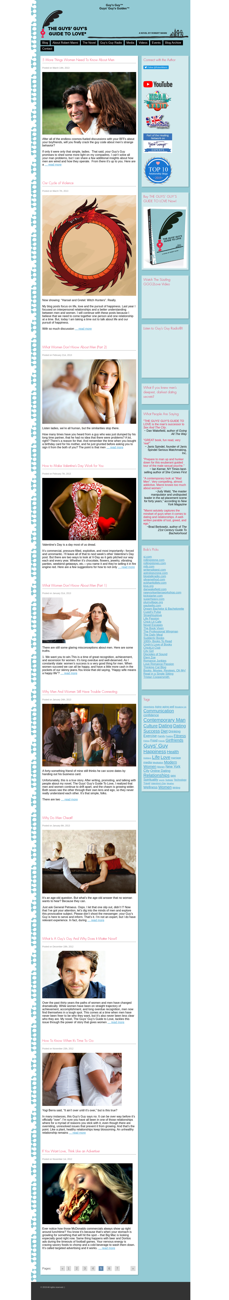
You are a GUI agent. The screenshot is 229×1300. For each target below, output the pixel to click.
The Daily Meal (153, 634)
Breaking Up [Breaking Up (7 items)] (180, 707)
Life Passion (151, 618)
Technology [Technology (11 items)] (180, 779)
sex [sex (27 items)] (173, 775)
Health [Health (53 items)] (173, 751)
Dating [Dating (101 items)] (165, 725)
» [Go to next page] (133, 1268)
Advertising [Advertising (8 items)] (148, 707)
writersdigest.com (154, 569)
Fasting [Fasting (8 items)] (169, 736)
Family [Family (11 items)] (161, 736)
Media (130, 42)
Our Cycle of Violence (58, 183)
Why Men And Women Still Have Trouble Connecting (79, 691)
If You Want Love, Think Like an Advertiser (71, 1151)
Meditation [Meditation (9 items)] (158, 762)
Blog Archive (173, 42)
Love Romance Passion (158, 664)
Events (156, 42)
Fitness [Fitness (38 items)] (180, 736)
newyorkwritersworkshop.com (162, 592)
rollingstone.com (154, 560)
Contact (47, 48)
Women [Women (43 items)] (165, 787)
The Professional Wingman (160, 631)
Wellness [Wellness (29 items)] (150, 787)
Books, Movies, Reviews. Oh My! (164, 670)
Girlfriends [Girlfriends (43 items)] (174, 740)
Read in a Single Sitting (158, 673)
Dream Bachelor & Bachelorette (163, 608)
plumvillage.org (153, 602)
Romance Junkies (154, 660)
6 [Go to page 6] (109, 1268)
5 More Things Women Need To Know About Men (78, 60)
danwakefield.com (155, 589)
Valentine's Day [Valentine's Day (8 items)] (158, 783)
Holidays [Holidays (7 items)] (147, 758)
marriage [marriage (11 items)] (176, 757)
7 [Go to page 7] (117, 1268)
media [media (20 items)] (147, 762)
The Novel (89, 42)
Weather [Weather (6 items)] (170, 783)
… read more (53, 164)
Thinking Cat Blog (154, 667)
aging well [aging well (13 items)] (168, 706)
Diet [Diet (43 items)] (164, 731)
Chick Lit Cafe (152, 621)
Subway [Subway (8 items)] (169, 780)
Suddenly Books (153, 638)
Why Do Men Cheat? (57, 818)
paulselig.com (152, 605)
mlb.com (148, 566)
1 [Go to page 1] (69, 1268)
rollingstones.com (154, 563)
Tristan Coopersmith (156, 677)
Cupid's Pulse (152, 612)
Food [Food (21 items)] (154, 740)
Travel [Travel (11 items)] (146, 783)
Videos (143, 42)
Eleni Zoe (149, 657)
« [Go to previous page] (62, 1268)
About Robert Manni (65, 42)
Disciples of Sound (155, 654)
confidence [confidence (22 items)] (151, 715)
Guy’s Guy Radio (111, 42)
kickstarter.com (153, 595)
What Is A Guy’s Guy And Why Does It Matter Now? (79, 938)
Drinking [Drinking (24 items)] (174, 731)
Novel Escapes (153, 625)
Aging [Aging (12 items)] (158, 706)
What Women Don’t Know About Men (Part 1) (74, 585)
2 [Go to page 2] (76, 1268)
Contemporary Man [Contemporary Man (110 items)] (164, 720)
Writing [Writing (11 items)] (176, 787)
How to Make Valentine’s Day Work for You (72, 465)
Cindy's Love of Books (157, 644)
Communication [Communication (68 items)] (158, 710)
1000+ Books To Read (157, 641)
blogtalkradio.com (154, 576)
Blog (45, 42)
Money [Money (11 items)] (161, 766)
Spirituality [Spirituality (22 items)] (150, 779)
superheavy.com (153, 599)
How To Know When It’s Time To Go (68, 1040)
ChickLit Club (151, 647)
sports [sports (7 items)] (162, 780)
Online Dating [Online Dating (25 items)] (160, 771)
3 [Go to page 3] (85, 1268)
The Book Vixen (153, 628)
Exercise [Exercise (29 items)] (150, 736)
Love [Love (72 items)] (165, 757)
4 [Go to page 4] (93, 1268)
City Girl (148, 651)
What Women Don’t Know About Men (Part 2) (74, 347)
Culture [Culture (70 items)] (150, 725)
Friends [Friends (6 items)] (161, 741)
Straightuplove (152, 615)
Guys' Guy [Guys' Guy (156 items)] (155, 746)
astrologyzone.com (155, 573)
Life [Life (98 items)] (156, 757)
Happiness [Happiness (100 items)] (154, 751)
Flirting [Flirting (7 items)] (146, 741)
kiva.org (148, 586)
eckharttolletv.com (155, 582)
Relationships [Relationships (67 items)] (156, 775)
